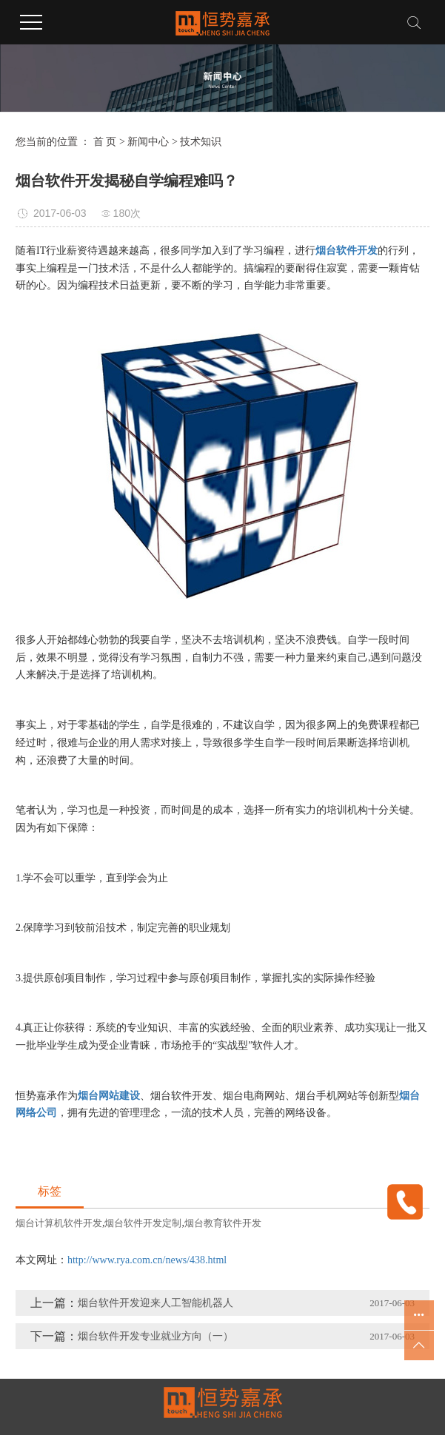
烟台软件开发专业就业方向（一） (155, 1336)
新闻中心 (148, 141)
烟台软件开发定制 (142, 1223)
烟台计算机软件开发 (59, 1223)
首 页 (105, 141)
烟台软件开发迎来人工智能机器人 (155, 1302)
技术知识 (200, 141)
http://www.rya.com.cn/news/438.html (147, 1260)
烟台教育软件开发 (222, 1223)
